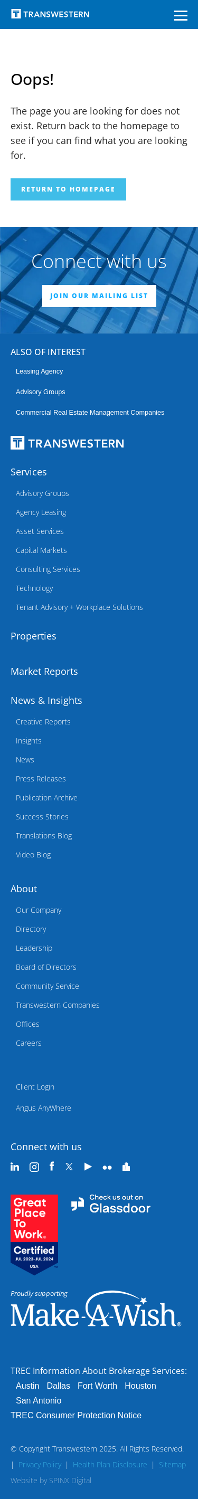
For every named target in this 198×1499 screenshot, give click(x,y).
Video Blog (33, 854)
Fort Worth (97, 1385)
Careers (29, 1043)
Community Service (47, 986)
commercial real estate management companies (90, 412)
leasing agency (39, 371)
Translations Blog (44, 835)
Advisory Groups (40, 392)
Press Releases (41, 779)
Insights (29, 741)
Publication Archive (47, 798)
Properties (33, 635)
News (25, 760)
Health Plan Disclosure (110, 1464)
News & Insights (46, 700)
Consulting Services (48, 569)
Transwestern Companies (58, 1005)
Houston (140, 1385)
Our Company (38, 910)
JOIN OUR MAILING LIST (99, 295)
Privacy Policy (39, 1464)
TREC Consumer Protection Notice (76, 1415)
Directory (31, 929)
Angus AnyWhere (43, 1108)
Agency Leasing (41, 512)
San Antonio (38, 1400)
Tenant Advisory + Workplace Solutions (79, 607)
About (24, 888)
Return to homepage (68, 189)
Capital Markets (41, 550)
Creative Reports (43, 722)
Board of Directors (46, 967)
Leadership (34, 948)
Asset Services (40, 531)
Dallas (58, 1385)
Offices (28, 1024)
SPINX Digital (70, 1480)
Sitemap (172, 1464)
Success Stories (42, 816)
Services (29, 471)
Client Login (35, 1087)
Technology (34, 588)
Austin (27, 1385)
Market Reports (44, 671)
